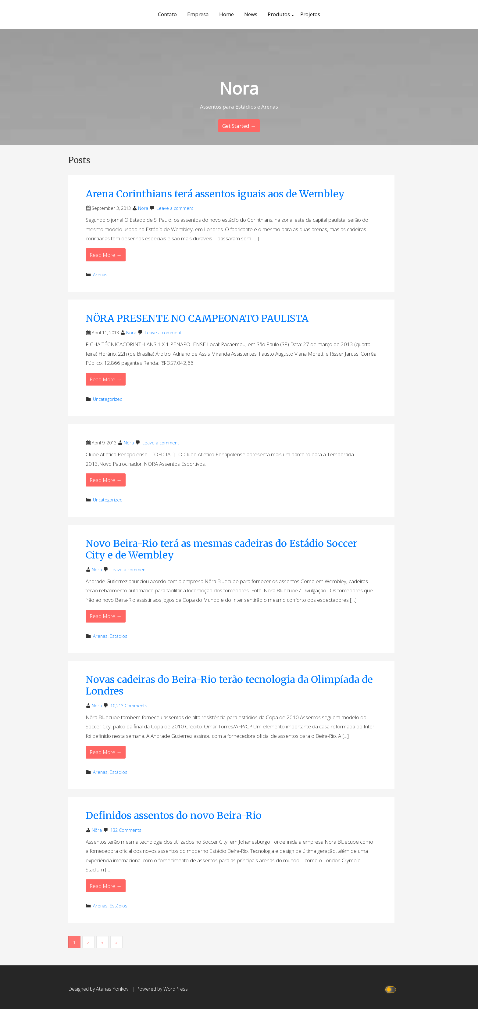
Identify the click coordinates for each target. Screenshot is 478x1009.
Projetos (310, 14)
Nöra (143, 208)
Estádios (118, 636)
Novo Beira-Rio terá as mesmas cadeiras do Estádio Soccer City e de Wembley (221, 549)
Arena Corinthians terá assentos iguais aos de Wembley (215, 194)
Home (226, 14)
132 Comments (125, 830)
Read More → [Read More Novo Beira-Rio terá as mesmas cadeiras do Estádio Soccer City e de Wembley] (106, 615)
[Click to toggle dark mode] (391, 989)
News (250, 14)
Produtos (279, 14)
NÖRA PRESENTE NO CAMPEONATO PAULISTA (197, 318)
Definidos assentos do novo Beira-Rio (174, 816)
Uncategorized (108, 399)
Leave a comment (175, 208)
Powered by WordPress (162, 988)
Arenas (100, 275)
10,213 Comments (128, 706)
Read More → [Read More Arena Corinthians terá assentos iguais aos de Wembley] (106, 254)
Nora (239, 88)
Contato (167, 14)
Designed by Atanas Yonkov (99, 988)
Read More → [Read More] (106, 479)
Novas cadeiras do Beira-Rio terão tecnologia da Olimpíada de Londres (229, 685)
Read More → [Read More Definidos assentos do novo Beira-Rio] (106, 885)
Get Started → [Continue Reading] (239, 125)
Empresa (198, 14)
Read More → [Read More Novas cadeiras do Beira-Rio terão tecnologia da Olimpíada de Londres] (106, 752)
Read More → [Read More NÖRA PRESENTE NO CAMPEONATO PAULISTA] (106, 379)
